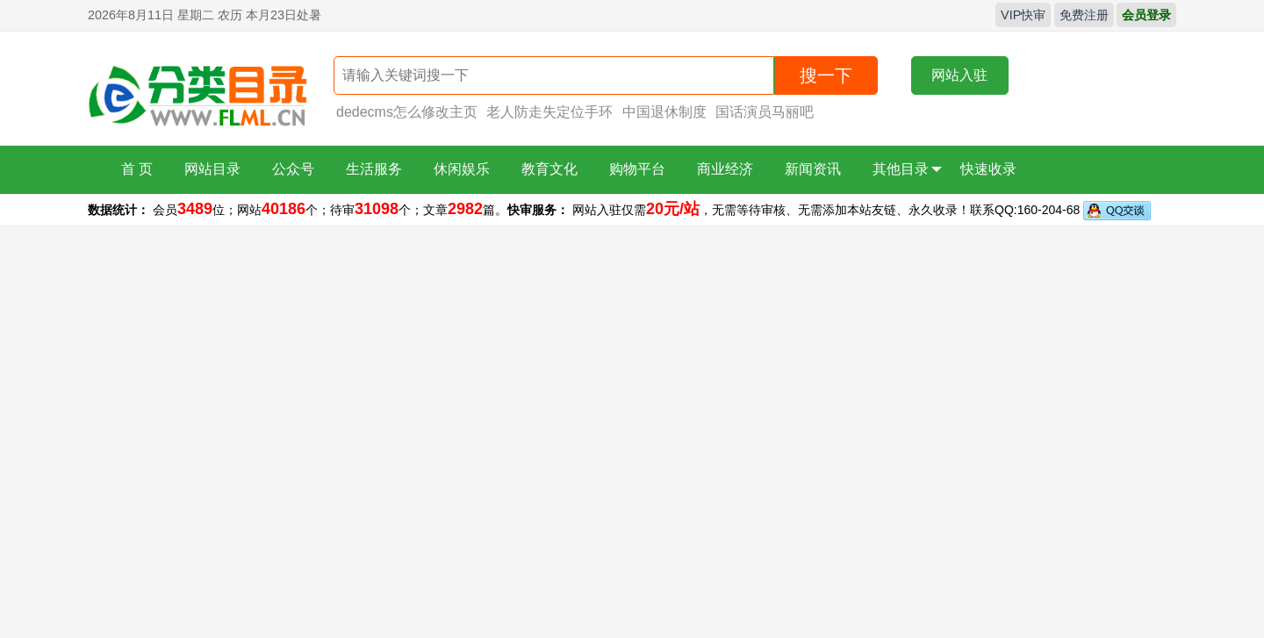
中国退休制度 (664, 111)
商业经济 (725, 168)
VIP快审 (1023, 15)
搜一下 (826, 75)
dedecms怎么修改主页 (407, 111)
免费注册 (1084, 15)
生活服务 (374, 168)
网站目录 (212, 168)
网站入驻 (959, 75)
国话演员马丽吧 (764, 111)
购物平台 (637, 168)
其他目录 (907, 169)
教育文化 (549, 168)
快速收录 (988, 168)
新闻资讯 (813, 168)
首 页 (137, 168)
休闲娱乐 (462, 168)
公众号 (293, 168)
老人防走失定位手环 (549, 111)
